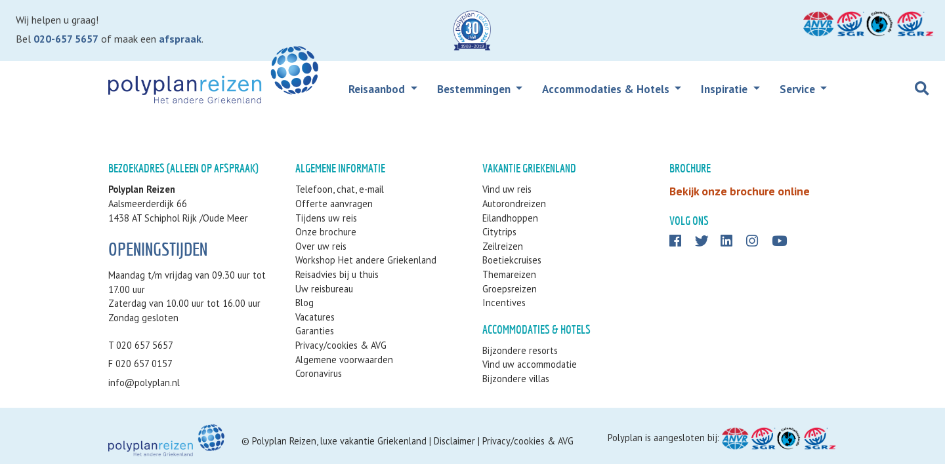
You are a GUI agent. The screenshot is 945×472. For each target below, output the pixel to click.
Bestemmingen (475, 89)
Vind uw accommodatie (529, 364)
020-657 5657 (65, 38)
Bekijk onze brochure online (739, 191)
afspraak (180, 38)
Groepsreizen (509, 289)
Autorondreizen (514, 203)
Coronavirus (318, 373)
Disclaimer (454, 441)
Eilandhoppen (510, 218)
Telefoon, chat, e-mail (339, 189)
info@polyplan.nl (144, 382)
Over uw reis (320, 246)
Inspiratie (725, 89)
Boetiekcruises (511, 260)
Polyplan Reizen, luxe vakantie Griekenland (339, 441)
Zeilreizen (502, 246)
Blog (304, 302)
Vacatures (315, 317)
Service (799, 89)
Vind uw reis (507, 189)
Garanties (314, 330)
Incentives (504, 302)
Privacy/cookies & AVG (341, 345)
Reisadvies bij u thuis (337, 274)
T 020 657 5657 (140, 345)
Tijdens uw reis (326, 218)
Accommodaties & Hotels (607, 89)
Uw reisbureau (324, 289)
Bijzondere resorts (520, 350)
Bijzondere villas (515, 378)
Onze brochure (325, 232)
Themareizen (509, 274)
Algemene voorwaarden (344, 359)
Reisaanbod (378, 89)
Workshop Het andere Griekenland (365, 260)
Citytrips (499, 232)
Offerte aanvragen (334, 203)
